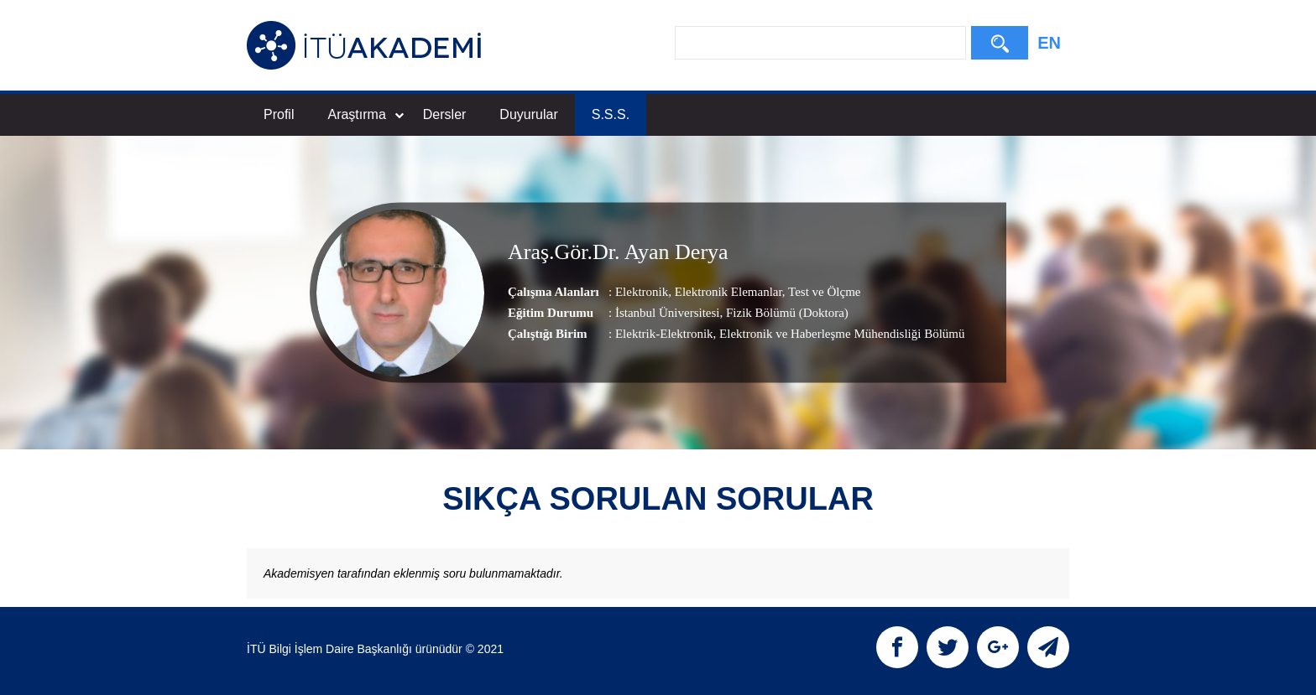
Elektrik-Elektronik (664, 333)
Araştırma (365, 114)
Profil (279, 114)
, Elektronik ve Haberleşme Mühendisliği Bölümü (839, 333)
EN (1049, 43)
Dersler (445, 114)
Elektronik (641, 291)
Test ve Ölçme (823, 291)
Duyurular (528, 114)
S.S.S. (610, 114)
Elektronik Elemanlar (726, 291)
